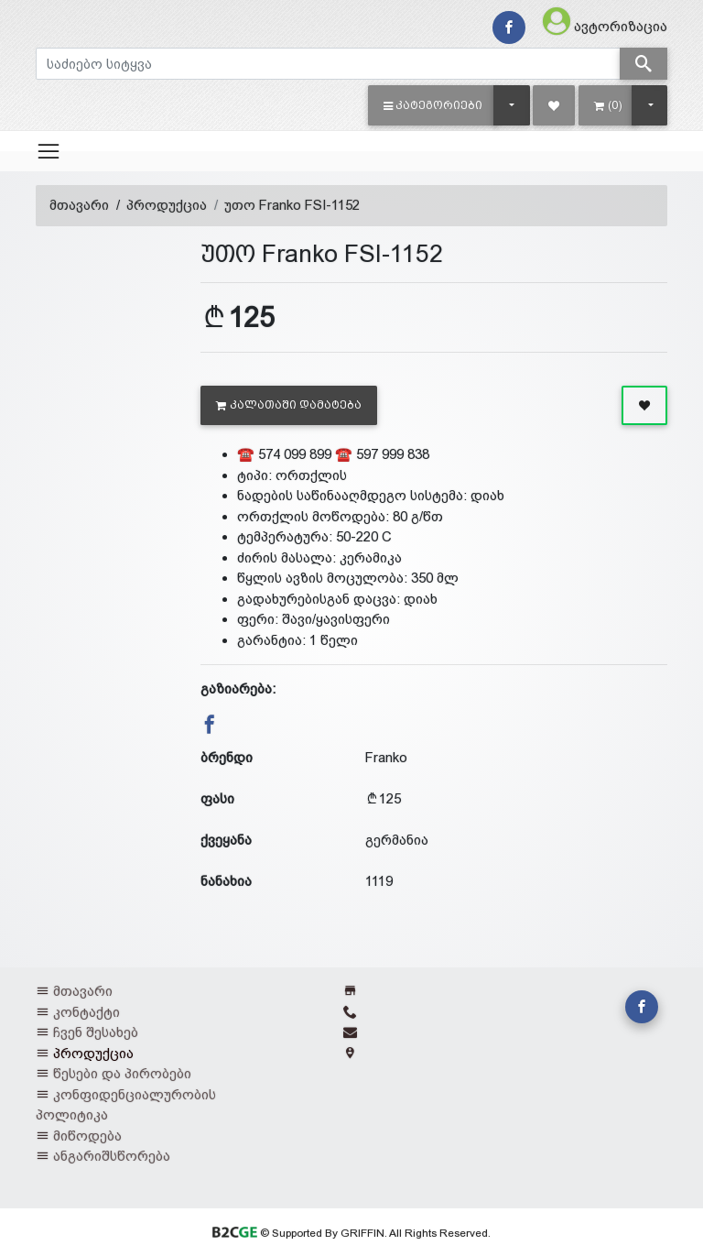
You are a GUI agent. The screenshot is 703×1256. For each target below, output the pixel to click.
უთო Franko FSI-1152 (292, 205)
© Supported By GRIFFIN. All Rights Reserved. (351, 1233)
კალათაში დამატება (289, 405)
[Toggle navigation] (48, 151)
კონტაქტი (86, 1012)
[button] (433, 105)
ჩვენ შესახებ (95, 1032)
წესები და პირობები (122, 1073)
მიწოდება (87, 1135)
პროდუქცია (166, 205)
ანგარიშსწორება (111, 1155)
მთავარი (79, 205)
